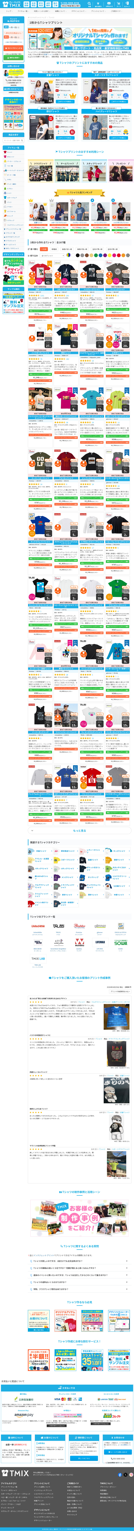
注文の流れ (71, 1497)
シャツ (9, 193)
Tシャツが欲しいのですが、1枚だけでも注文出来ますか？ (58, 1261)
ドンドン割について (74, 1494)
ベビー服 (10, 166)
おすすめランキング (12, 237)
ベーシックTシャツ (96, 54)
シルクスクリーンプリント (43, 1494)
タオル (9, 179)
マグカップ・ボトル (8, 1511)
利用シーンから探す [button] (42, 11)
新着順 (54, 249)
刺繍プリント (39, 1501)
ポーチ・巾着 (11, 175)
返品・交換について (74, 1504)
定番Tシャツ (48, 54)
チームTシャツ (10, 245)
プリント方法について (42, 1504)
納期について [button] (61, 11)
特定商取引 (104, 1494)
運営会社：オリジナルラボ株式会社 (113, 1501)
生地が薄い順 (97, 249)
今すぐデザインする (13, 48)
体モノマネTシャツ (11, 248)
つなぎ (18, 1504)
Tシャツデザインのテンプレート (46, 1517)
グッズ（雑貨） (12, 184)
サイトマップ (72, 1515)
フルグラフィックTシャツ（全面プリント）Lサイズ (110, 1002)
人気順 (43, 249)
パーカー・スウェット (14, 161)
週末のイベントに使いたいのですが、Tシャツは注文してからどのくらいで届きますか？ (70, 1275)
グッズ (3, 1508)
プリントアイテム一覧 (12, 229)
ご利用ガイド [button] (116, 11)
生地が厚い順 (112, 249)
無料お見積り (13, 57)
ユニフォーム (11, 211)
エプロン (10, 189)
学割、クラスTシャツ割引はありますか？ (50, 1289)
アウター (10, 207)
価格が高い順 (82, 249)
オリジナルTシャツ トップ (37, 17)
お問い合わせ (72, 1511)
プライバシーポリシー (108, 1487)
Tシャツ (51, 17)
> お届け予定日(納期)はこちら (13, 42)
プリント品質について (42, 1487)
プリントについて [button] (98, 11)
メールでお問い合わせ (118, 1452)
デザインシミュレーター (43, 1520)
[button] (89, 4)
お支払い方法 (67, 1387)
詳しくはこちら (84, 1458)
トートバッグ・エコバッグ (15, 170)
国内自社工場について (108, 1497)
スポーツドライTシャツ (121, 1149)
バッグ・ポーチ (15, 1497)
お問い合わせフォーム (13, 89)
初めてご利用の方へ (74, 1487)
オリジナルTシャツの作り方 (44, 1513)
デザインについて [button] (79, 11)
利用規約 (103, 1490)
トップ (9, 11)
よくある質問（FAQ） (75, 1508)
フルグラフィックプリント (44, 1497)
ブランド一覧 (9, 233)
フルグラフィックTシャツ (15, 225)
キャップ (10, 216)
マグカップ (10, 220)
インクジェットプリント (43, 1255)
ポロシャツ (10, 157)
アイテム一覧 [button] (23, 11)
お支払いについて (73, 1490)
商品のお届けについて (75, 1501)
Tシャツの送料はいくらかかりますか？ (50, 1282)
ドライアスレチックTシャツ (119, 1039)
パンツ (9, 202)
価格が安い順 (67, 249)
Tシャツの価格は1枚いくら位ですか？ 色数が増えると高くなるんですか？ (64, 1268)
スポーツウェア (12, 198)
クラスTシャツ (10, 241)
